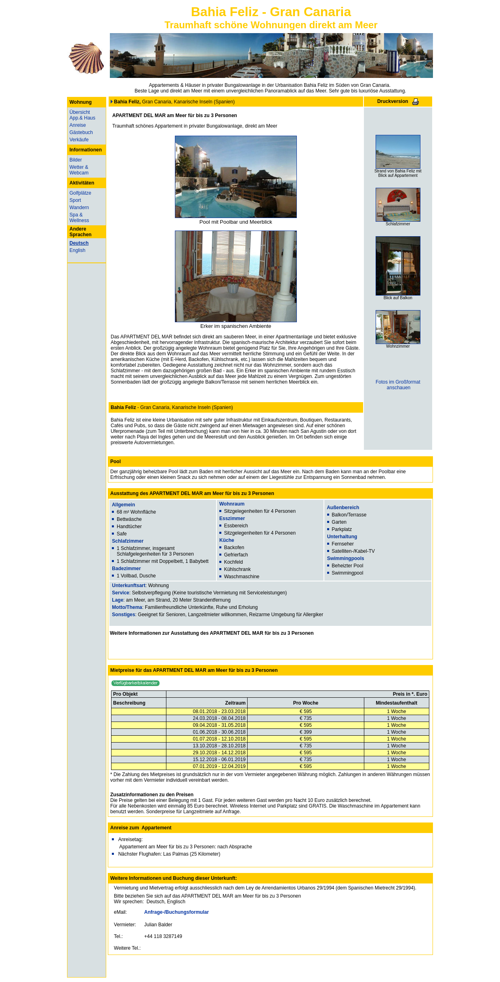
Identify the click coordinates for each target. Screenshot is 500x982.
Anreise (77, 125)
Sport (75, 200)
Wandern (79, 207)
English (77, 250)
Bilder (75, 160)
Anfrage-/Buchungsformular (176, 912)
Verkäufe (78, 140)
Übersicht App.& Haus (82, 115)
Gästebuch (81, 132)
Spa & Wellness (79, 217)
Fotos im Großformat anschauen (398, 384)
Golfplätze (80, 193)
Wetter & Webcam (78, 170)
